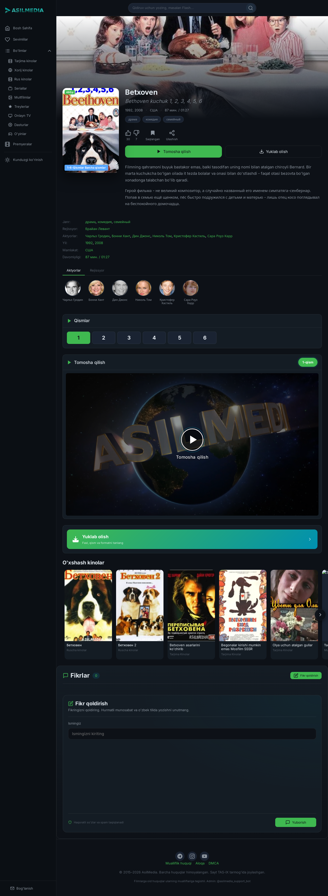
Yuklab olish (273, 151)
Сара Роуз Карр (219, 236)
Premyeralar (18, 144)
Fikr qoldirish (306, 675)
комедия (152, 119)
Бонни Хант (121, 236)
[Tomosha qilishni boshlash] (192, 444)
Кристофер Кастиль (189, 236)
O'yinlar (17, 134)
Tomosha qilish (174, 151)
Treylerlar (18, 106)
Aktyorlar (74, 270)
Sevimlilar (16, 39)
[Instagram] (192, 856)
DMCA (214, 863)
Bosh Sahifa (18, 28)
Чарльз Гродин (97, 236)
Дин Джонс (141, 236)
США (154, 110)
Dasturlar (18, 125)
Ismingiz (74, 723)
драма (132, 119)
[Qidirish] (250, 8)
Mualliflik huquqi (178, 863)
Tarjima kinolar (22, 61)
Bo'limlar (28, 50)
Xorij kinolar (20, 70)
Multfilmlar (19, 97)
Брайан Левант (97, 229)
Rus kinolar (20, 79)
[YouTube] (204, 856)
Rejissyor (97, 270)
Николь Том (162, 236)
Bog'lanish (21, 888)
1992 (128, 110)
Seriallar (17, 88)
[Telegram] (179, 856)
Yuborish (295, 822)
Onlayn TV (19, 115)
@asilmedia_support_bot (234, 881)
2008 (139, 110)
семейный (173, 119)
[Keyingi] (320, 614)
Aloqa (200, 863)
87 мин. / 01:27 (177, 110)
